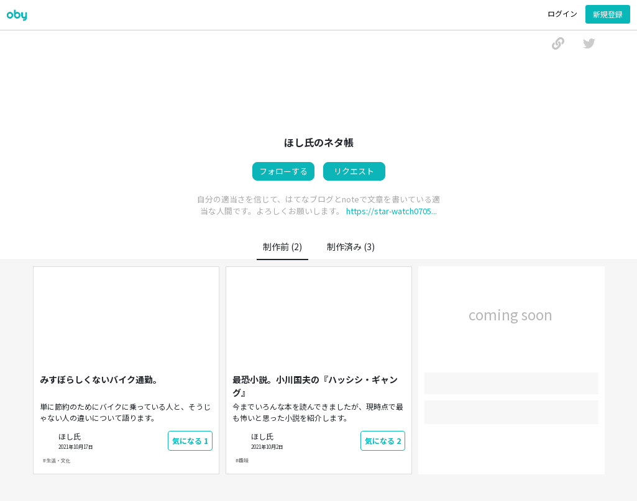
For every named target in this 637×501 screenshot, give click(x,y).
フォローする (283, 171)
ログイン (562, 13)
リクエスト (354, 171)
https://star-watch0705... (391, 211)
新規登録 (608, 14)
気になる (190, 440)
